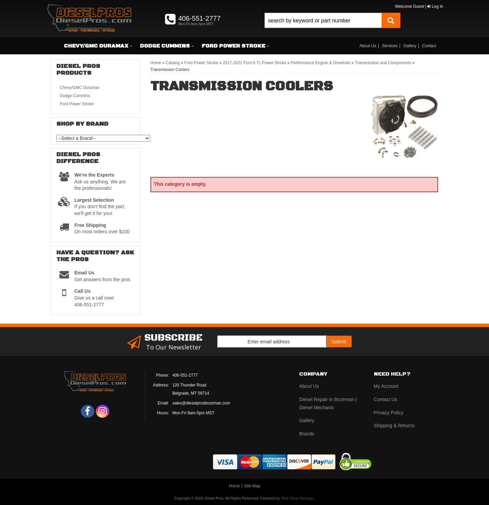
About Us (368, 45)
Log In (435, 6)
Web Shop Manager (297, 498)
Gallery (409, 45)
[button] (332, 28)
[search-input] (323, 20)
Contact (429, 45)
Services (390, 45)
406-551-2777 (185, 375)
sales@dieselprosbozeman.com (201, 403)
